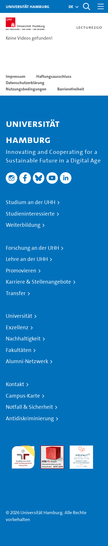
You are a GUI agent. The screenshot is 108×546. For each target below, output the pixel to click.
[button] (71, 6)
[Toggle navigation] (101, 6)
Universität (19, 316)
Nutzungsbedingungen (26, 89)
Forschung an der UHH (32, 248)
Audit (46, 449)
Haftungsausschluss (53, 76)
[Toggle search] (86, 6)
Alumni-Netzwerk (27, 361)
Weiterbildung (23, 225)
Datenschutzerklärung (25, 83)
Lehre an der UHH (27, 259)
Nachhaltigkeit (23, 338)
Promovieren (21, 270)
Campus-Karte (23, 396)
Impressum (15, 76)
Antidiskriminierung (30, 418)
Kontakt (15, 384)
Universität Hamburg (27, 6)
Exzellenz (17, 327)
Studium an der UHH (30, 202)
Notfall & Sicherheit (29, 407)
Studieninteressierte (30, 214)
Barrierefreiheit (70, 89)
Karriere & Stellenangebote (38, 282)
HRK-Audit (80, 449)
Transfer (16, 293)
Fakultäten (18, 350)
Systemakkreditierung (23, 472)
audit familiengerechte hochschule (23, 456)
